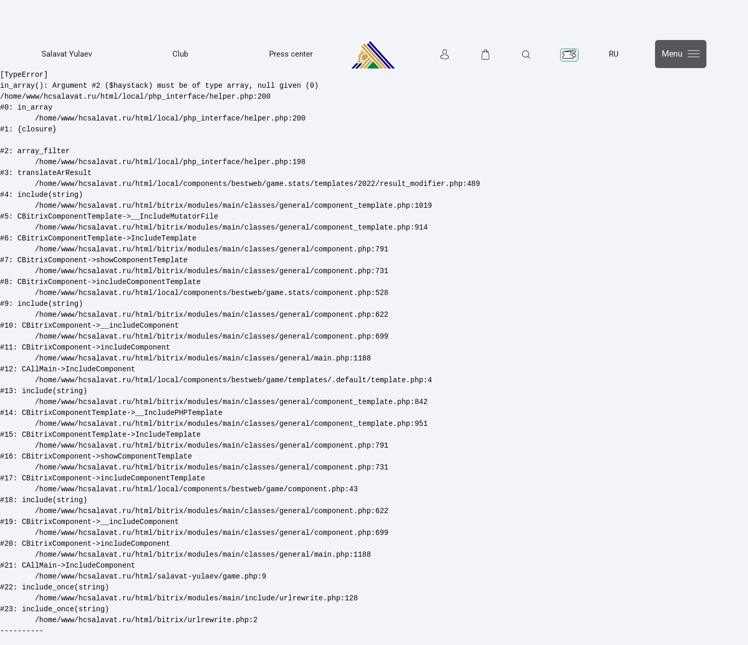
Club (180, 54)
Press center (291, 54)
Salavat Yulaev (67, 54)
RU (614, 54)
